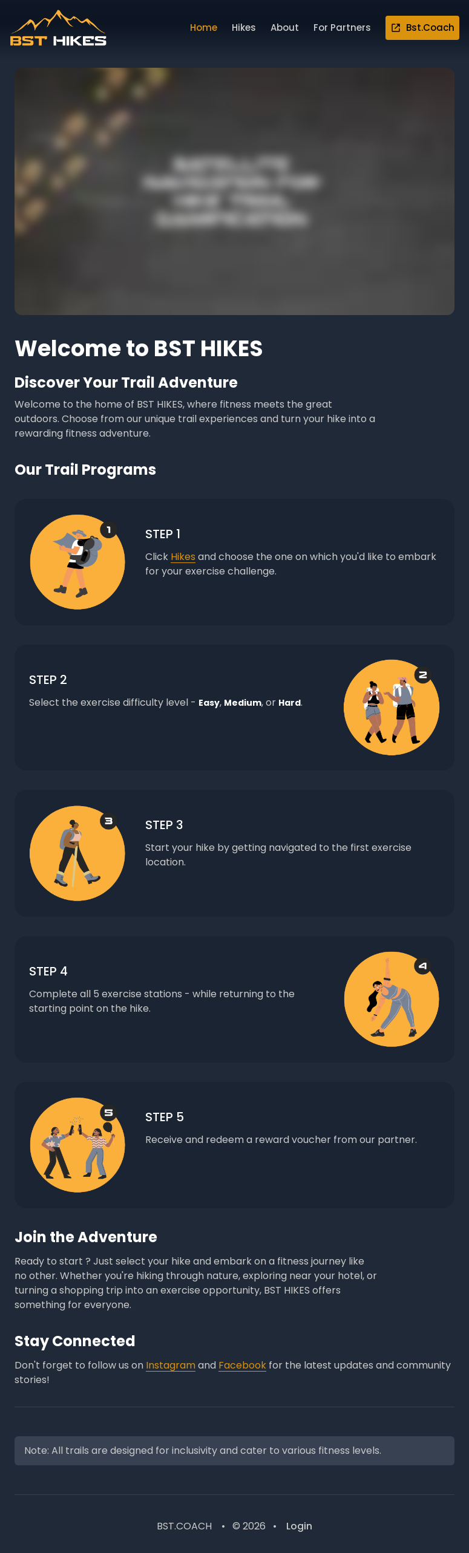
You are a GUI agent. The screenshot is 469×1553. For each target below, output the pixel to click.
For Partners (342, 27)
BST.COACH (184, 1526)
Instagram (170, 1365)
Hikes (244, 27)
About (285, 27)
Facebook (242, 1365)
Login (299, 1526)
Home (203, 27)
